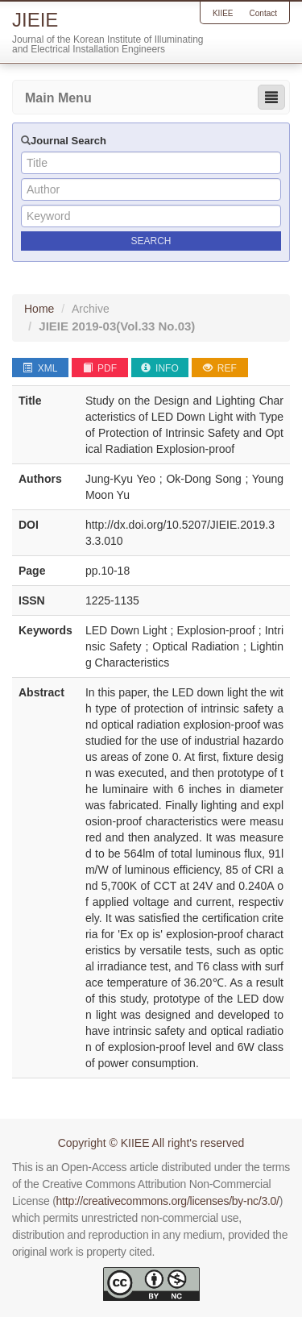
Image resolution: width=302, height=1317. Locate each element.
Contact (263, 13)
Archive (91, 308)
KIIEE (223, 13)
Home (39, 308)
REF (220, 368)
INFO (160, 368)
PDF (100, 368)
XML (40, 368)
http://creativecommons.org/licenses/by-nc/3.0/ (167, 1200)
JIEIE (117, 326)
